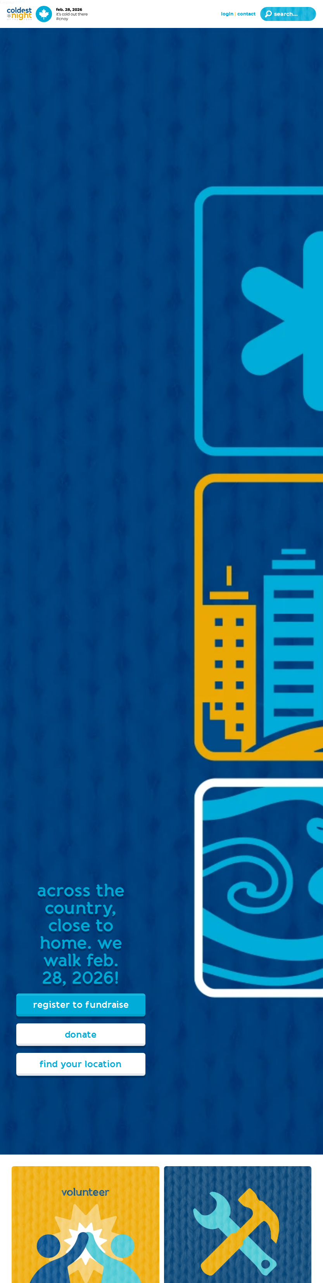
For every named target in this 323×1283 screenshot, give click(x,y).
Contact (246, 14)
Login (227, 14)
